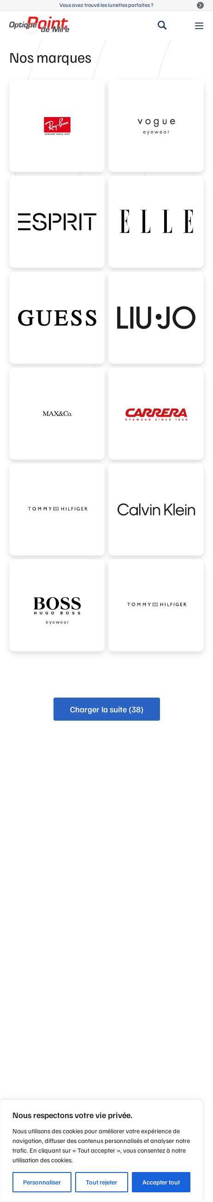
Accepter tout (161, 1182)
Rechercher (162, 25)
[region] (101, 1151)
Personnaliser (42, 1182)
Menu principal (199, 25)
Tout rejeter (101, 1182)
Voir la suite (200, 5)
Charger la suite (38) (106, 709)
